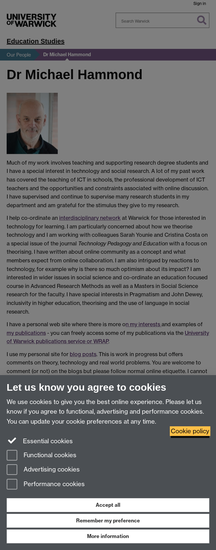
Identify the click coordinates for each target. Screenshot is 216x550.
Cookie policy (190, 431)
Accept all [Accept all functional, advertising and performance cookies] (108, 505)
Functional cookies (41, 456)
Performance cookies (46, 485)
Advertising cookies (43, 470)
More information (108, 536)
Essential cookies (40, 440)
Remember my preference (108, 520)
